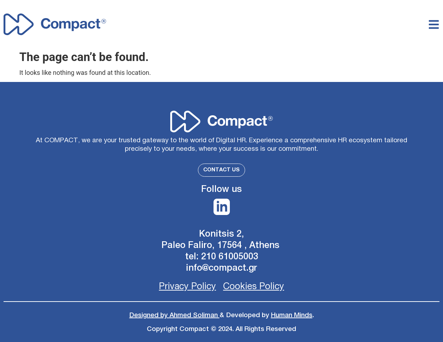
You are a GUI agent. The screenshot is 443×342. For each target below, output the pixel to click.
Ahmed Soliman (195, 315)
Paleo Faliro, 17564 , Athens (221, 245)
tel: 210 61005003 (221, 256)
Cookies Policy (253, 286)
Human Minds (291, 315)
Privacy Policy (187, 286)
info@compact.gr (221, 268)
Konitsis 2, (221, 234)
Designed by (149, 315)
